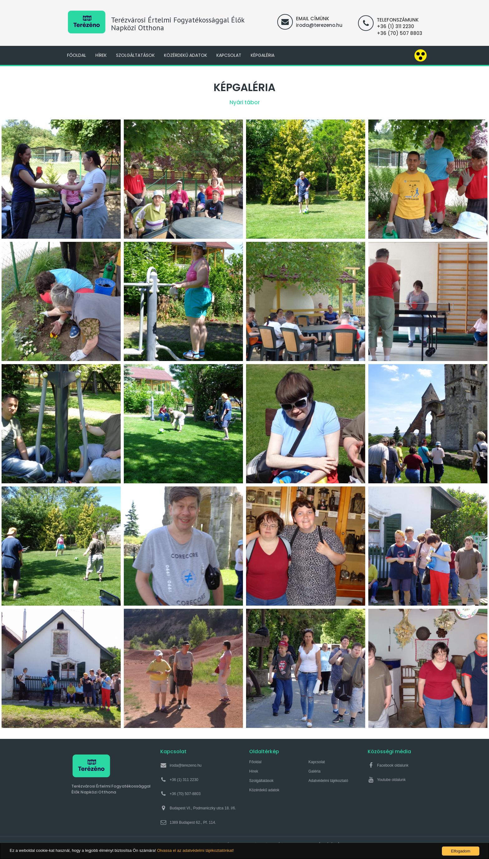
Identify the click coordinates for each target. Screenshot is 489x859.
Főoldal (76, 55)
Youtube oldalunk (391, 780)
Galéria (314, 771)
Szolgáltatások (135, 55)
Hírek (101, 55)
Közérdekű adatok (185, 55)
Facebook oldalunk (393, 765)
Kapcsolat (228, 55)
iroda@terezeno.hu (319, 25)
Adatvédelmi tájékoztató (328, 780)
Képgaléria (262, 55)
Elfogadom (460, 851)
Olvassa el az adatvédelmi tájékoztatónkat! (195, 850)
